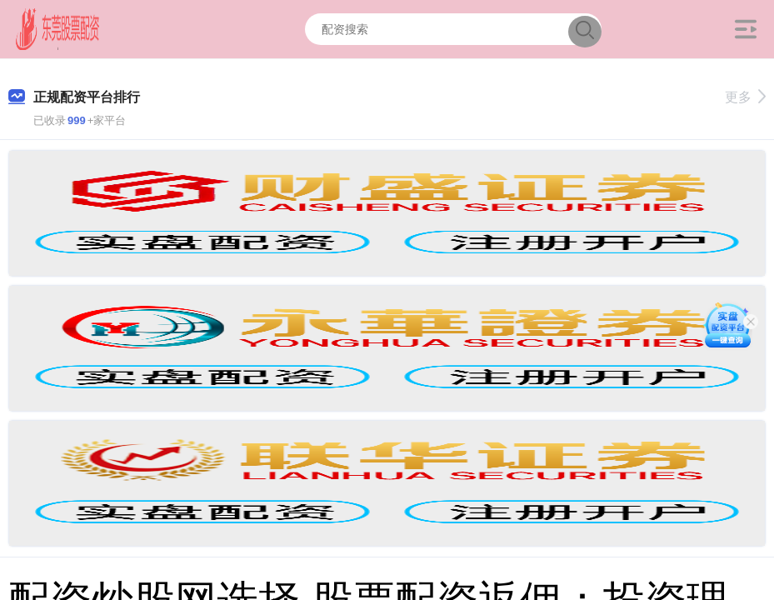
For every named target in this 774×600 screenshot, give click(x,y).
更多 (745, 97)
